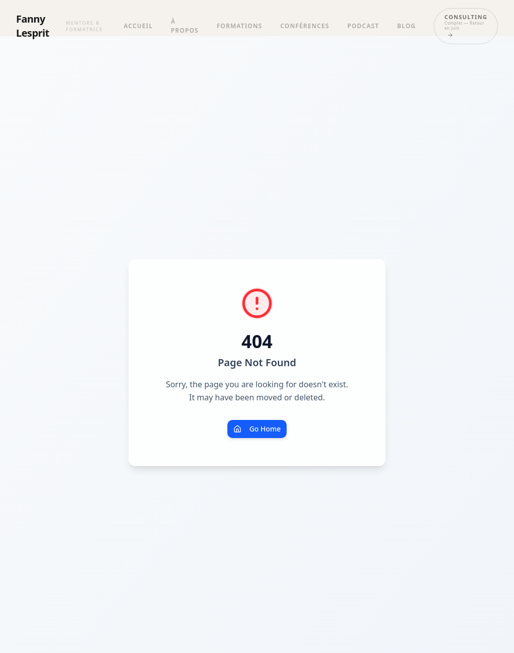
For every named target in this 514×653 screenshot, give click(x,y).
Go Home (257, 428)
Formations (240, 26)
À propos (185, 26)
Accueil (138, 26)
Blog (406, 26)
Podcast (363, 26)
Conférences (305, 26)
